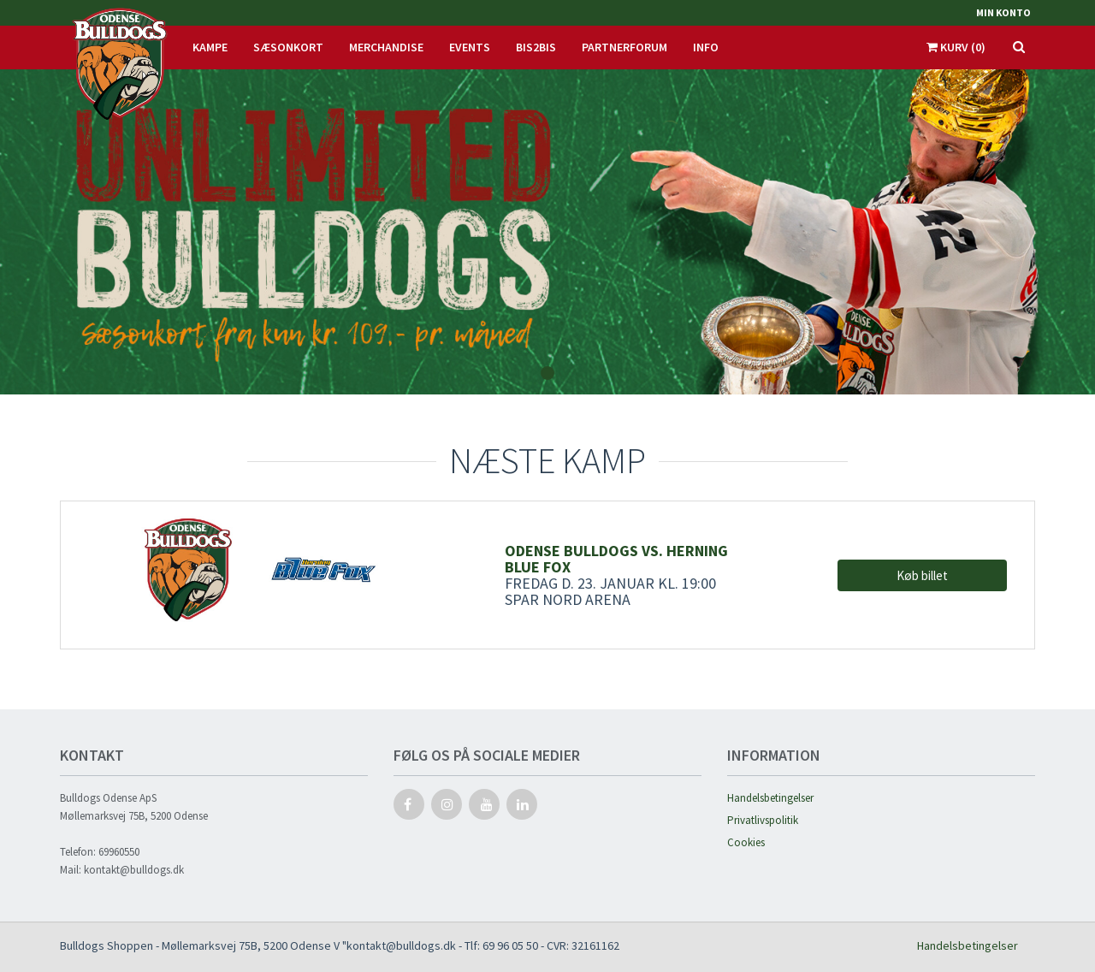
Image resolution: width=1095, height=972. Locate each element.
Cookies (746, 842)
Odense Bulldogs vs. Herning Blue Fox (616, 559)
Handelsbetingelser (770, 798)
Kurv (956, 47)
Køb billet (922, 575)
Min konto (1003, 12)
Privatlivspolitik (762, 820)
